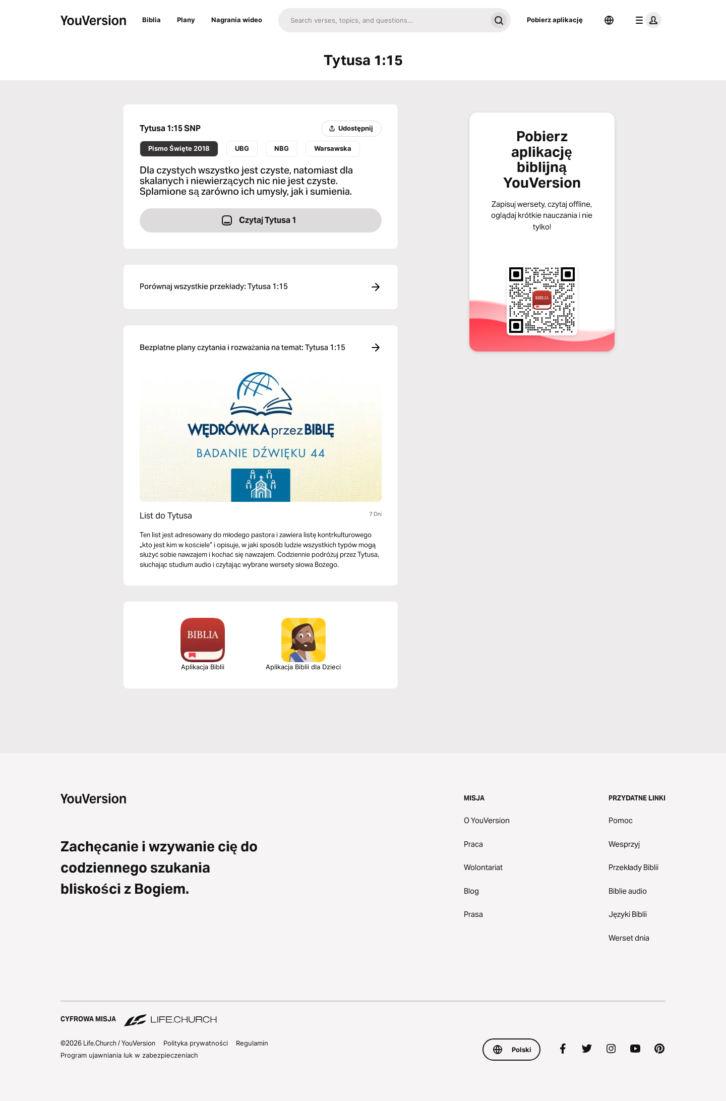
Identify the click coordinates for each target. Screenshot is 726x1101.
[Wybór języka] (609, 20)
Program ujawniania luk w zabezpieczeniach (129, 1055)
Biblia (151, 20)
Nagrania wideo (236, 20)
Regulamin (252, 1043)
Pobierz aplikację (555, 20)
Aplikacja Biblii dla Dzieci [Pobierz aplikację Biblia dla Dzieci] (303, 644)
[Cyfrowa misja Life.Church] (363, 1014)
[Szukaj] (382, 20)
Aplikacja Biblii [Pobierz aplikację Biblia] (202, 644)
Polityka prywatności (195, 1043)
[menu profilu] (646, 20)
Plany (186, 20)
